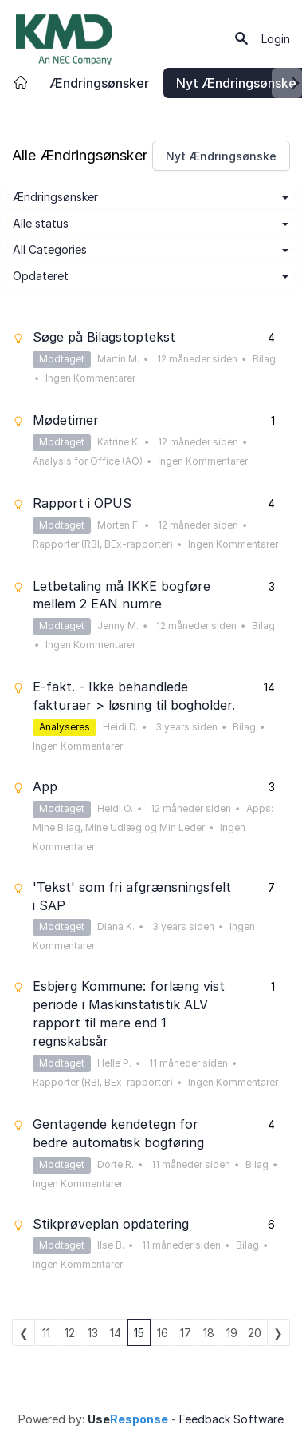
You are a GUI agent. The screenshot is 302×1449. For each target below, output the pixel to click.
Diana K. (116, 926)
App (45, 786)
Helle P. (114, 1063)
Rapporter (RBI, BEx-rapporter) (103, 544)
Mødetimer (66, 420)
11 (46, 1333)
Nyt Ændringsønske (221, 156)
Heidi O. (115, 808)
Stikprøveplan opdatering (111, 1224)
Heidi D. (120, 727)
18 (208, 1333)
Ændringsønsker (99, 83)
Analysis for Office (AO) (88, 461)
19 (231, 1333)
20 (254, 1333)
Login (275, 39)
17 (185, 1333)
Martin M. (118, 359)
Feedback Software (231, 1419)
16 (162, 1333)
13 (93, 1333)
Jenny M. (118, 625)
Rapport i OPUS (82, 503)
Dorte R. (115, 1164)
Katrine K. (118, 442)
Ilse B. (110, 1245)
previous (23, 1332)
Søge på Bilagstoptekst (104, 337)
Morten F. (118, 525)
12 (70, 1333)
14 (115, 1333)
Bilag (264, 359)
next (278, 1332)
